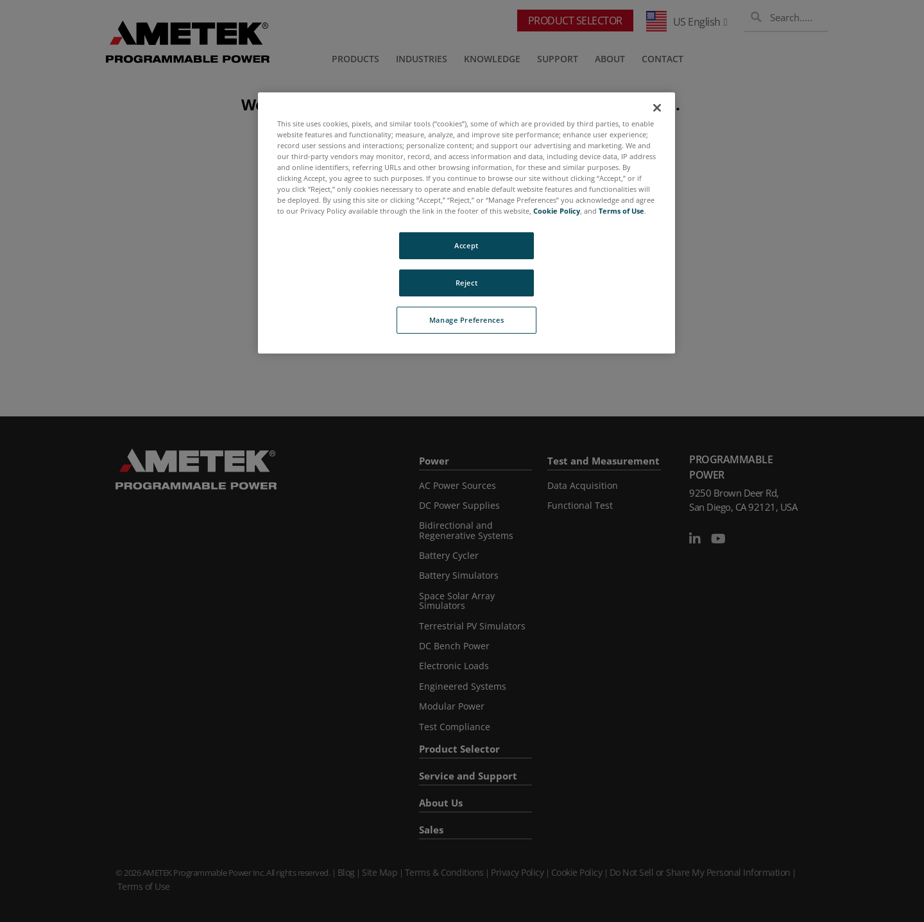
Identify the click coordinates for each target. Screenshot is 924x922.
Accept (466, 245)
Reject (466, 282)
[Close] (657, 108)
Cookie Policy (556, 211)
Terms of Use (621, 211)
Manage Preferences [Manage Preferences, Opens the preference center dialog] (466, 320)
